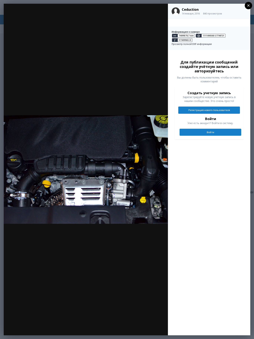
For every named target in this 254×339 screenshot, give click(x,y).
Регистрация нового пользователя (209, 110)
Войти (210, 132)
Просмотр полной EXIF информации (192, 44)
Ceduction (190, 9)
